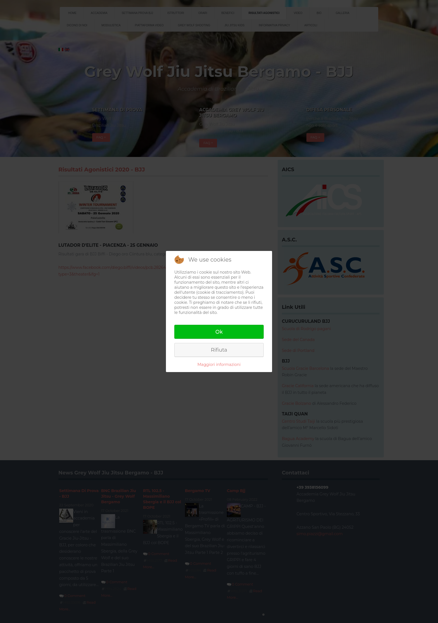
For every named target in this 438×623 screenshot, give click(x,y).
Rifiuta (219, 350)
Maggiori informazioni (219, 364)
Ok (219, 332)
